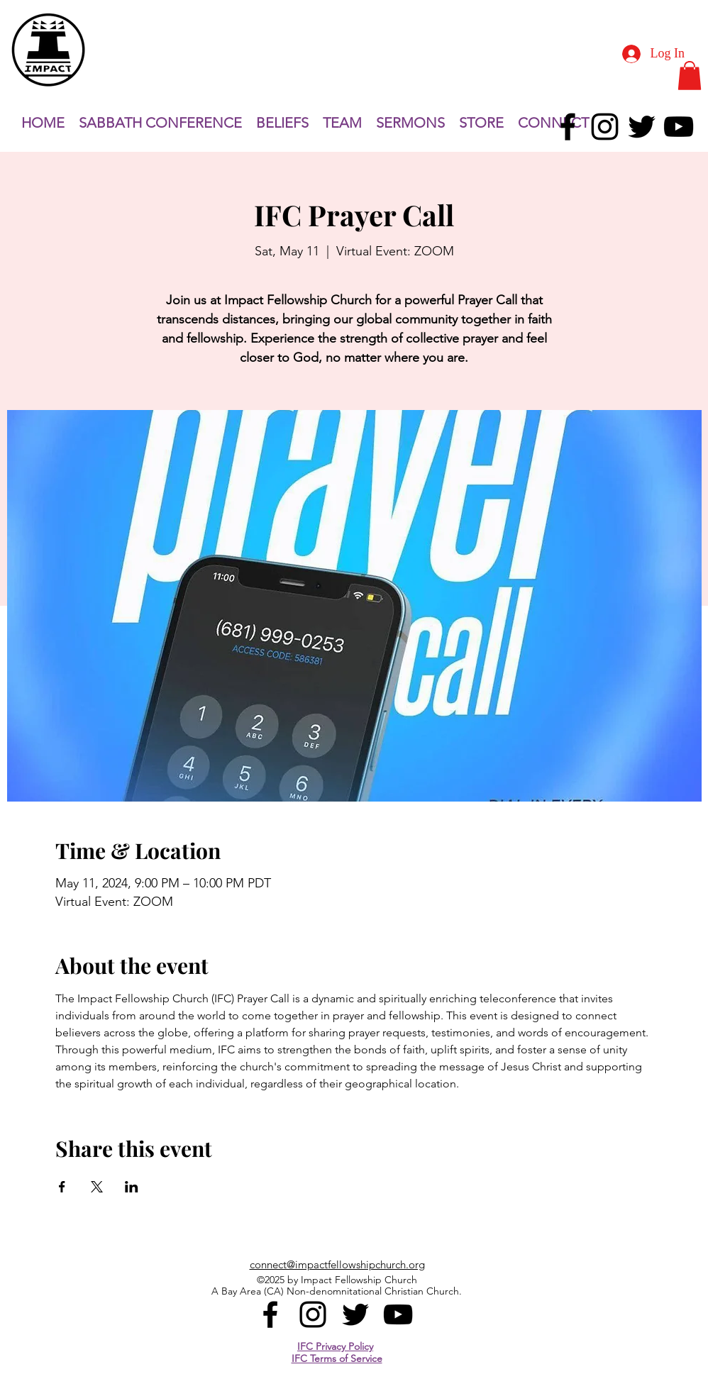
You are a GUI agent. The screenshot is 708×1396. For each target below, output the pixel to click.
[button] (689, 75)
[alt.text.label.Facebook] (568, 127)
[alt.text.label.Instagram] (605, 127)
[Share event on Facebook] (62, 1186)
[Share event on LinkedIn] (131, 1186)
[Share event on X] (97, 1186)
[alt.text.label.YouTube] (678, 127)
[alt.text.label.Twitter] (642, 127)
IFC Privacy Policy (335, 1346)
